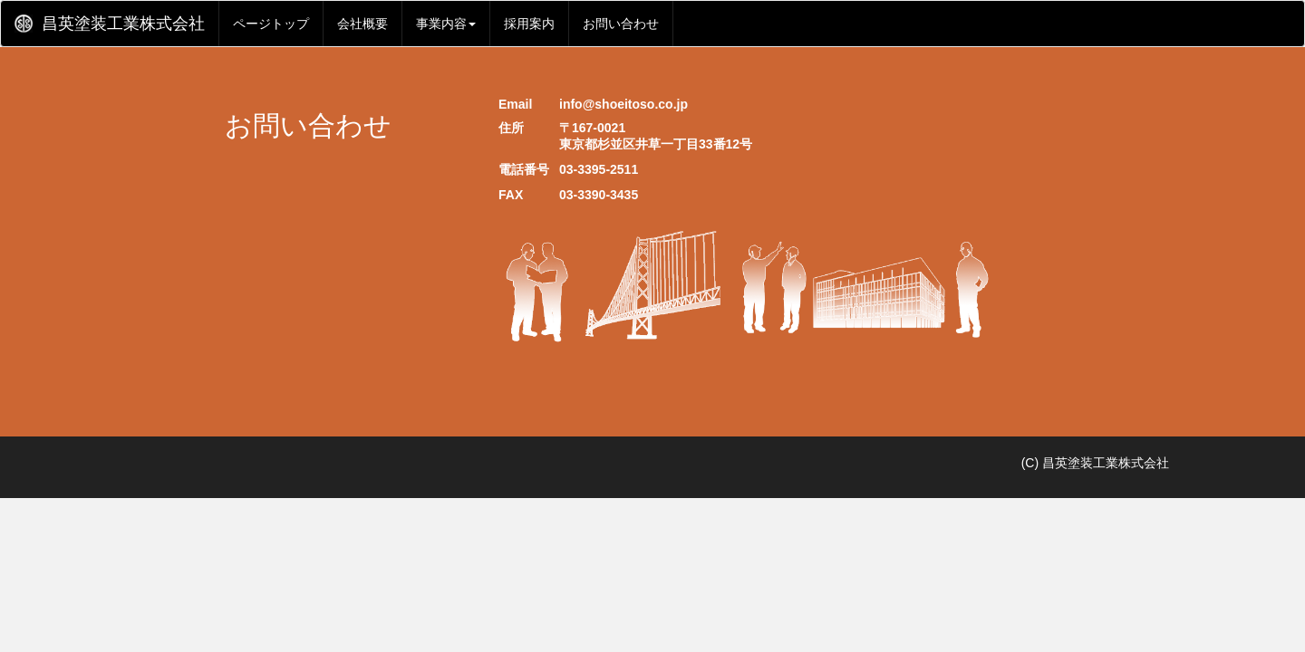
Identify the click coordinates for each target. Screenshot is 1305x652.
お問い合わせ (621, 23)
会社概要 (362, 23)
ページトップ (271, 23)
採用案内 (529, 23)
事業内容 (446, 23)
